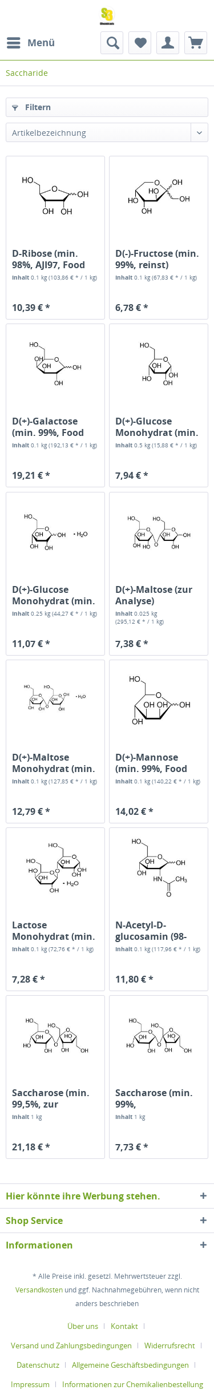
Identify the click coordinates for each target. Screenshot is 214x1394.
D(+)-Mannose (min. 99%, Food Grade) (151, 762)
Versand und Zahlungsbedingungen (71, 1345)
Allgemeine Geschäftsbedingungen (130, 1365)
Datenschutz (38, 1365)
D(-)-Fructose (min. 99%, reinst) (157, 259)
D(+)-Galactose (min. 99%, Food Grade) (48, 426)
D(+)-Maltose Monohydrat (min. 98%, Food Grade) (53, 762)
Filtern (31, 107)
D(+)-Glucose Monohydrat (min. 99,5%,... (157, 426)
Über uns (82, 1326)
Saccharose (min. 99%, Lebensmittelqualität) (158, 1098)
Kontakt (124, 1326)
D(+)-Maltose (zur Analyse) (153, 595)
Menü (31, 41)
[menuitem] (30, 42)
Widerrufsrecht (169, 1345)
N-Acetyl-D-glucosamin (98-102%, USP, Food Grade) (152, 930)
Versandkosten (39, 1290)
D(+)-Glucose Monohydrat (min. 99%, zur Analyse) (53, 595)
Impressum (30, 1384)
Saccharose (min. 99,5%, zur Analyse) (51, 1098)
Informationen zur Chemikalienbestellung (132, 1384)
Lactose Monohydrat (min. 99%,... (53, 930)
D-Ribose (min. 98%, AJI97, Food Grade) (48, 259)
